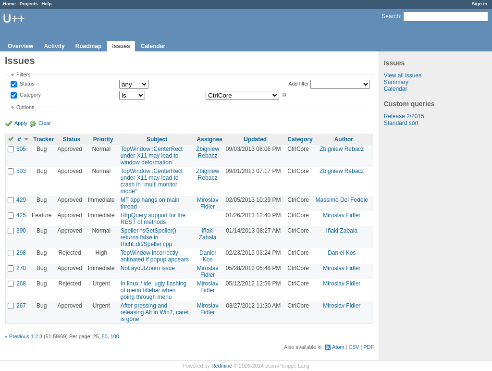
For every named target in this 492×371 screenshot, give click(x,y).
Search (390, 16)
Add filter (298, 84)
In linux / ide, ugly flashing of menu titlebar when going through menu (153, 290)
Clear (44, 123)
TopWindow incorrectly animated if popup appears (155, 256)
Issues (121, 46)
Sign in (479, 3)
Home (9, 3)
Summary (396, 82)
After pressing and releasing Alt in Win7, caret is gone (155, 312)
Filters (23, 74)
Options (25, 107)
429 (21, 200)
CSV (353, 347)
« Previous (17, 336)
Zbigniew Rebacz (207, 152)
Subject (157, 139)
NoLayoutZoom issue (148, 268)
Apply (20, 123)
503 (21, 171)
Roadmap (88, 46)
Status (26, 84)
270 (21, 268)
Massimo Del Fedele (342, 200)
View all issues (402, 75)
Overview (20, 46)
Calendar (153, 46)
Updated (255, 139)
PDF (368, 347)
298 (21, 252)
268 (21, 283)
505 (21, 149)
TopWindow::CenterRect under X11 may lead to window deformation (152, 156)
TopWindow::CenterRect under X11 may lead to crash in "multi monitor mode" (152, 181)
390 (21, 230)
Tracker (43, 139)
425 (21, 215)
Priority (103, 139)
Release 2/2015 (404, 116)
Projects (29, 3)
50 (105, 336)
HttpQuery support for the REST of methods (153, 218)
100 (115, 336)
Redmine (221, 366)
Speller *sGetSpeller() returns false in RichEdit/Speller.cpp (148, 237)
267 (21, 305)
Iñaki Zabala (208, 234)
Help (47, 3)
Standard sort (401, 123)
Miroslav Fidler (208, 203)
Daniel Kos (207, 256)
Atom (338, 347)
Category (29, 95)
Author (343, 139)
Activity (54, 46)
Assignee (209, 139)
